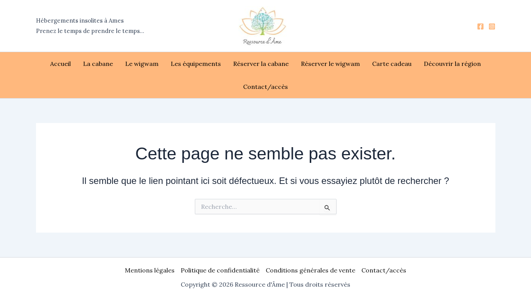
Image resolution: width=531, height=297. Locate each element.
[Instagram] (492, 26)
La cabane (98, 63)
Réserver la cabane (261, 63)
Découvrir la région (452, 63)
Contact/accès (265, 86)
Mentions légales (150, 270)
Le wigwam (141, 63)
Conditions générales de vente (310, 270)
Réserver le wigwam (330, 63)
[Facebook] (480, 26)
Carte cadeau (392, 63)
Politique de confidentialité (220, 270)
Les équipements (196, 63)
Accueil (60, 63)
